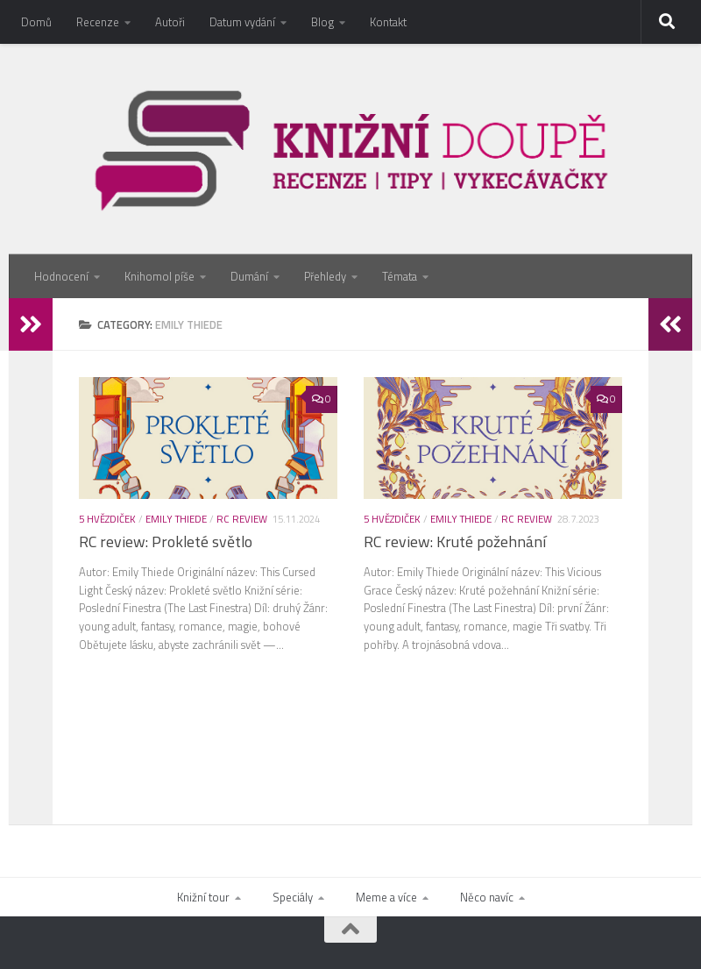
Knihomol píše (159, 276)
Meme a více (386, 897)
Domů (36, 22)
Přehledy (325, 276)
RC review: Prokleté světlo (165, 541)
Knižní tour (203, 897)
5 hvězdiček (107, 518)
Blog (322, 22)
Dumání (249, 276)
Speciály (293, 897)
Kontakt (388, 22)
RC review (241, 518)
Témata (399, 276)
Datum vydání (242, 22)
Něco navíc (486, 897)
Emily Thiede (176, 518)
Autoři (170, 22)
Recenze (97, 22)
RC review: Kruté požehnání (455, 541)
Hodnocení (61, 276)
